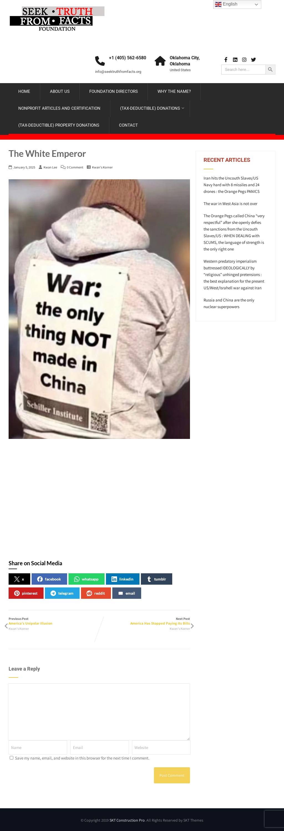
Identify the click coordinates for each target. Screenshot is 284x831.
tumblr (156, 579)
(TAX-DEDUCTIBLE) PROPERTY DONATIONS (58, 125)
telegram (61, 593)
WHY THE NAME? (174, 91)
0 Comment (75, 167)
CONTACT (128, 125)
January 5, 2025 (24, 167)
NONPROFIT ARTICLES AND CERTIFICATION (59, 108)
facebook (49, 579)
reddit (96, 593)
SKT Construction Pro (127, 820)
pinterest (25, 593)
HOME (24, 91)
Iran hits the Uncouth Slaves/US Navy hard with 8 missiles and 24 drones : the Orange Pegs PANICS (232, 184)
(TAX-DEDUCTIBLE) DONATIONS (152, 108)
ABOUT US (60, 91)
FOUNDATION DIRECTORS (113, 91)
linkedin (122, 579)
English (226, 4)
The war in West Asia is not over (230, 203)
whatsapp (86, 579)
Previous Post (54, 621)
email (126, 593)
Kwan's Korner (102, 167)
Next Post (144, 621)
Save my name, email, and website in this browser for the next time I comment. (82, 758)
